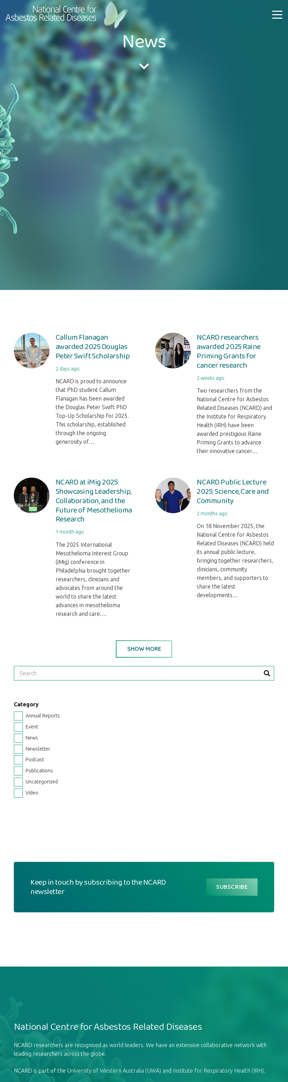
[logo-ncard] (68, 15)
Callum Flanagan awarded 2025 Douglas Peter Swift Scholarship (93, 346)
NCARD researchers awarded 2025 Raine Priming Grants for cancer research (229, 351)
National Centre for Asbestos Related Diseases (108, 1026)
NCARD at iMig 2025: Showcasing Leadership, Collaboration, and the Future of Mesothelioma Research (94, 500)
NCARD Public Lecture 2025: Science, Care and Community (233, 491)
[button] (277, 15)
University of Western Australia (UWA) (114, 1070)
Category (26, 704)
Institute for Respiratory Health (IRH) (218, 1070)
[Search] (144, 673)
